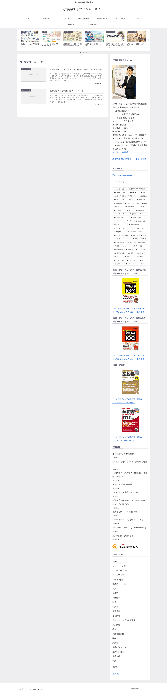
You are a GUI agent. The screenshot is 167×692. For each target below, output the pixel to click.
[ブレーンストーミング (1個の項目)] (139, 228)
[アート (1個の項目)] (144, 239)
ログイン (116, 674)
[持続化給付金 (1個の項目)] (119, 249)
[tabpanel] (30, 39)
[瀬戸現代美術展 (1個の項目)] (120, 242)
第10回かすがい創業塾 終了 (124, 454)
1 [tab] (80, 53)
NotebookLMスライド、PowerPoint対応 (129, 528)
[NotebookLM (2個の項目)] (118, 203)
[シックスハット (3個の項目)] (120, 199)
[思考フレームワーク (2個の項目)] (138, 214)
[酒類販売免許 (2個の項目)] (121, 217)
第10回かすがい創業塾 (122, 484)
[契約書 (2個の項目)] (120, 224)
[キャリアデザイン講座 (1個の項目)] (121, 235)
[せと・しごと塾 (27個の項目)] (120, 189)
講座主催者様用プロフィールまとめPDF (129, 159)
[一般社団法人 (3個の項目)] (142, 196)
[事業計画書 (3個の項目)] (142, 199)
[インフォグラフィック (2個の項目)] (132, 203)
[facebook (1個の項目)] (127, 239)
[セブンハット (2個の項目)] (119, 221)
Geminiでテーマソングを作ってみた (127, 520)
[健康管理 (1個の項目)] (135, 235)
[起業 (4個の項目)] (116, 196)
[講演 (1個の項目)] (143, 264)
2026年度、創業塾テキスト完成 (126, 492)
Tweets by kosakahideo (122, 175)
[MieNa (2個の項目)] (144, 203)
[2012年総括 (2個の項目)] (141, 210)
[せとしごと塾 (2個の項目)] (141, 221)
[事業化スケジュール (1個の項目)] (123, 246)
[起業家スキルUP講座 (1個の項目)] (137, 231)
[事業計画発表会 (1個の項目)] (138, 224)
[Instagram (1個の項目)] (120, 231)
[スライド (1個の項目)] (143, 260)
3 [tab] (87, 53)
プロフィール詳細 (120, 152)
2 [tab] (83, 53)
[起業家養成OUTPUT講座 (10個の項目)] (138, 189)
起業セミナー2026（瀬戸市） (125, 512)
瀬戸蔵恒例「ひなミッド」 (123, 536)
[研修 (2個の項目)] (143, 206)
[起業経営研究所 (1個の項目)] (119, 253)
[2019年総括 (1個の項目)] (140, 246)
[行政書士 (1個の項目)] (142, 256)
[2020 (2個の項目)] (130, 221)
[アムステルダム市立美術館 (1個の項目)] (137, 242)
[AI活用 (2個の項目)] (118, 206)
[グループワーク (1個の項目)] (132, 260)
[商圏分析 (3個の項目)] (131, 196)
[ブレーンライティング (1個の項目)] (121, 228)
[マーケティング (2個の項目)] (121, 214)
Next (149, 40)
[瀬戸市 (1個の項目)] (129, 256)
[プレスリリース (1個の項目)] (141, 249)
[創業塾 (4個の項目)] (123, 196)
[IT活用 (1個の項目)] (131, 253)
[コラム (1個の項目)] (118, 256)
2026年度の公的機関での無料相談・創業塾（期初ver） (129, 475)
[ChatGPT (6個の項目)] (134, 192)
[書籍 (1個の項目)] (135, 239)
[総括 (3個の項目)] (132, 199)
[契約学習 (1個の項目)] (119, 264)
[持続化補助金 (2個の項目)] (131, 206)
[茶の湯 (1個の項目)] (144, 235)
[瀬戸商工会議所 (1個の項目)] (119, 260)
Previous (18, 40)
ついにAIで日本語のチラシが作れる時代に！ (129, 463)
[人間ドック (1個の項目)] (131, 264)
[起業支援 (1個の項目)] (129, 249)
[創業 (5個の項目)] (144, 192)
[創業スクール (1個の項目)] (142, 253)
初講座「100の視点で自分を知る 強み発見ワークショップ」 (129, 502)
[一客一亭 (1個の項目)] (117, 239)
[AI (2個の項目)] (130, 210)
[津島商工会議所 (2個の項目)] (139, 217)
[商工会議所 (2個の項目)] (119, 210)
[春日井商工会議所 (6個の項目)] (120, 192)
